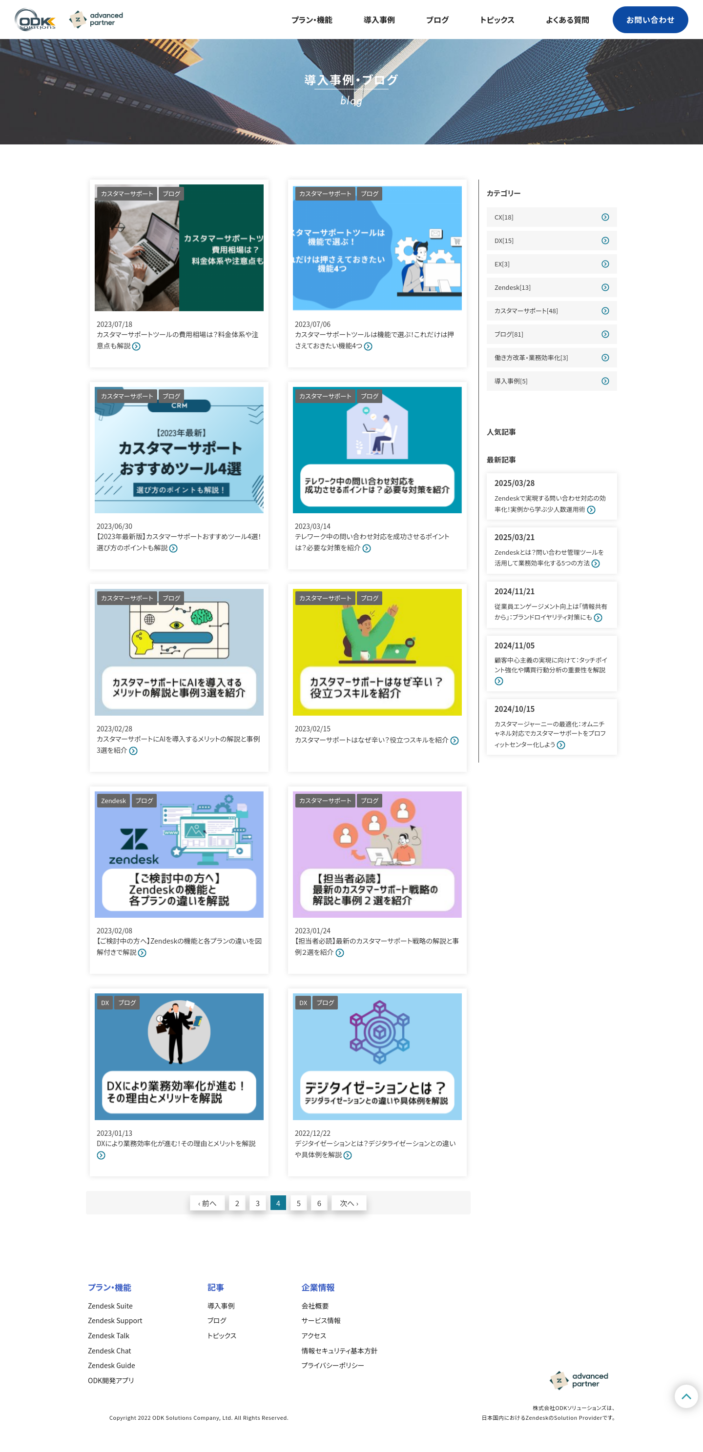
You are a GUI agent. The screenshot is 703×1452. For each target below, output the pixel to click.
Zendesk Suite (110, 1305)
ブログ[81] (509, 334)
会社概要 (315, 1305)
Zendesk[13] (513, 287)
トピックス (497, 19)
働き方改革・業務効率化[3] (531, 357)
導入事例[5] (511, 380)
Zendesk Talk (108, 1335)
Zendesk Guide (111, 1365)
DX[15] (504, 240)
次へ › (349, 1203)
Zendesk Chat (109, 1350)
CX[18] (504, 217)
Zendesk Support (115, 1320)
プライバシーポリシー (333, 1365)
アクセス (314, 1335)
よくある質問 (567, 19)
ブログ (437, 19)
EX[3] (502, 263)
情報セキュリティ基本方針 (340, 1350)
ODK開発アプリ (111, 1380)
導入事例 (379, 19)
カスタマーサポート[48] (526, 310)
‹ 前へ (207, 1203)
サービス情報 (321, 1320)
